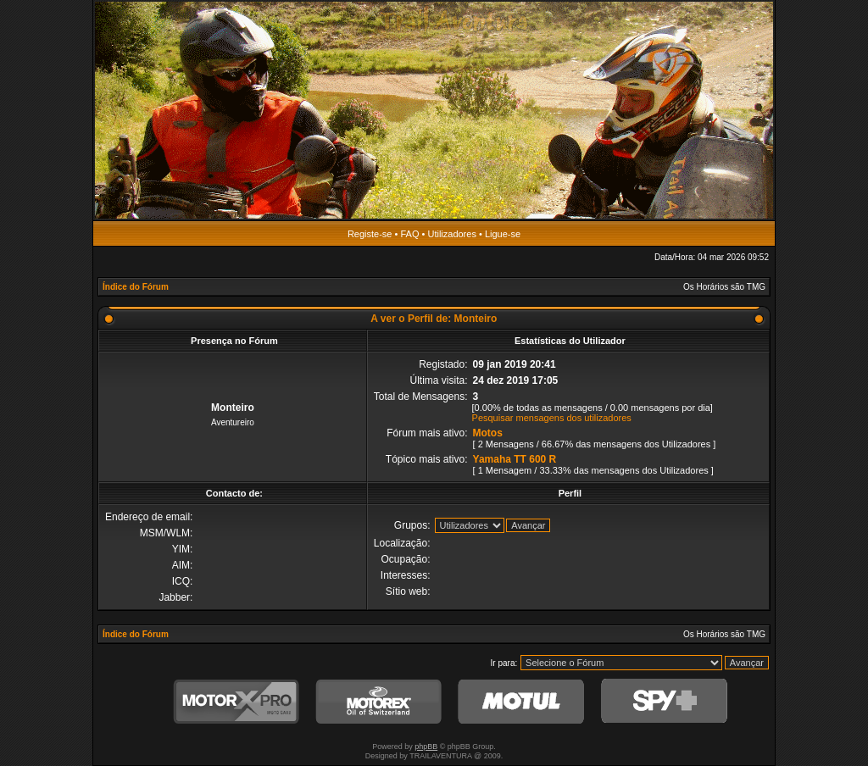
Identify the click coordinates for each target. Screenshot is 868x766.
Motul (521, 702)
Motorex (378, 702)
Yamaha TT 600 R (515, 459)
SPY (663, 702)
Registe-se (370, 234)
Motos (488, 433)
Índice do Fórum (136, 286)
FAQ (409, 234)
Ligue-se (502, 234)
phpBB (426, 746)
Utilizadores (451, 234)
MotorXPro (236, 702)
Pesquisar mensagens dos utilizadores (552, 418)
